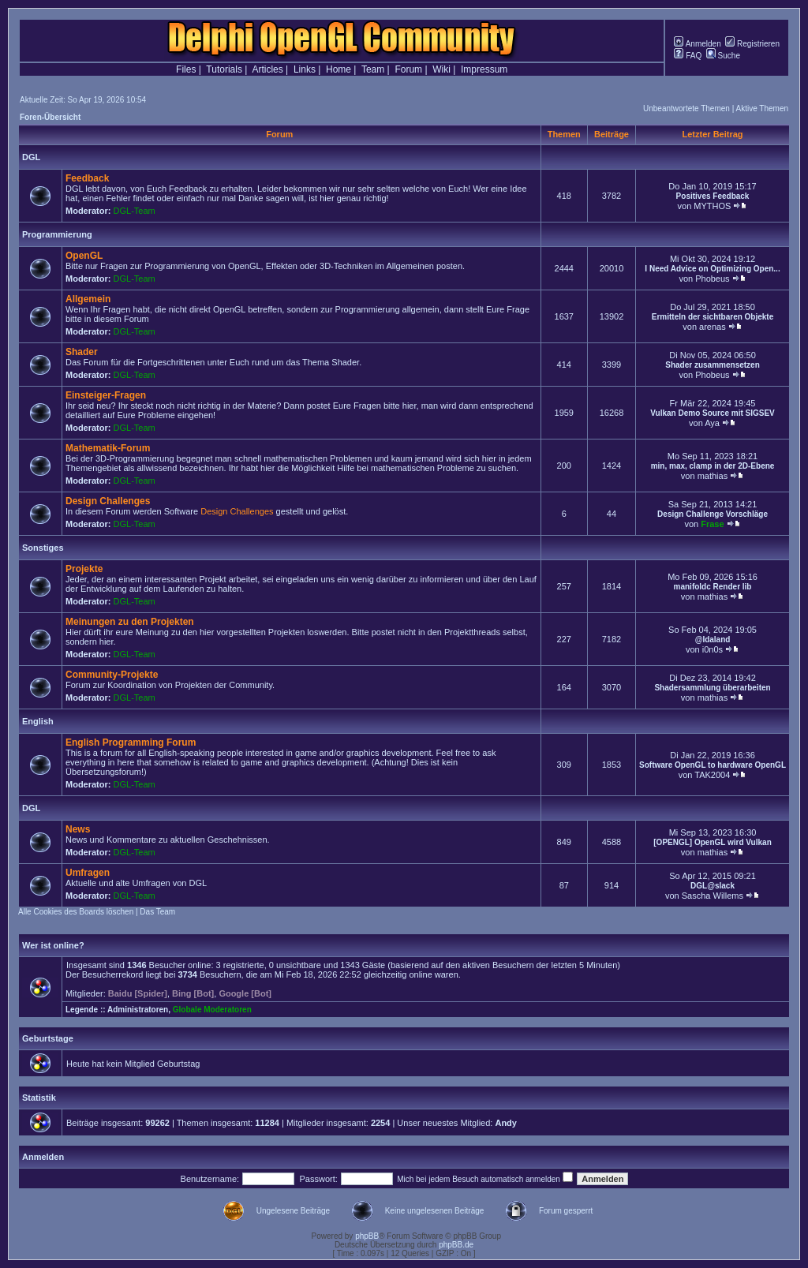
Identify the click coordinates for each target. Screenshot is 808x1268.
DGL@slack (712, 885)
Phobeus (712, 278)
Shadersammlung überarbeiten (712, 687)
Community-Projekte (111, 674)
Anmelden (697, 43)
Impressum (484, 69)
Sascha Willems (712, 895)
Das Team (157, 911)
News (77, 829)
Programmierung (57, 234)
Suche (723, 55)
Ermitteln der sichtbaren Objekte (713, 316)
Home (338, 69)
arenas (712, 326)
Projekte (84, 568)
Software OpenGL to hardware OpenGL (712, 765)
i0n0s (712, 649)
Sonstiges (43, 547)
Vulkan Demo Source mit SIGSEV (712, 413)
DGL (31, 157)
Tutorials (224, 69)
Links (305, 69)
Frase (712, 524)
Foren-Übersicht (50, 117)
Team (372, 69)
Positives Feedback (713, 196)
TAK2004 (712, 775)
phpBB (367, 1236)
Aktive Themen (761, 108)
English (38, 721)
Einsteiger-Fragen (105, 395)
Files (186, 69)
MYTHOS (712, 206)
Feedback (87, 178)
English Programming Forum (130, 742)
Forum (408, 69)
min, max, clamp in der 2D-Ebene (713, 466)
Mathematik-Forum (107, 448)
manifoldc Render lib (713, 586)
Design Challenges (107, 501)
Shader (81, 351)
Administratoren (137, 1009)
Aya (712, 423)
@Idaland (713, 639)
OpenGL (84, 255)
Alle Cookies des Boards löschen (75, 911)
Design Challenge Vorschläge (712, 514)
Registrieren (752, 43)
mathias (713, 476)
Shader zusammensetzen (712, 365)
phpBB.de (456, 1244)
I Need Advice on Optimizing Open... (712, 268)
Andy (506, 1123)
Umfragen (87, 872)
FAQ (687, 55)
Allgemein (87, 299)
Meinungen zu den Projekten (129, 621)
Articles (267, 69)
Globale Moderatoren (212, 1009)
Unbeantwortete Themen (686, 108)
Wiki (441, 69)
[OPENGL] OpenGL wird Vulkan (712, 842)
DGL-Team (134, 210)
